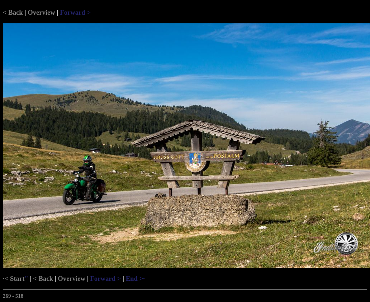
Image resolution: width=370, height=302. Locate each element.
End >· (135, 278)
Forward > (75, 12)
